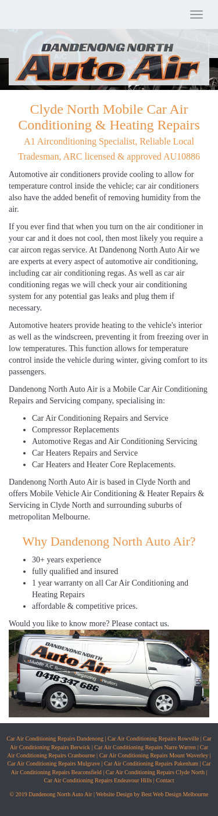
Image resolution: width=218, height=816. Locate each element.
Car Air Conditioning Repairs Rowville (153, 738)
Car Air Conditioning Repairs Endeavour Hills (98, 780)
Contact (165, 780)
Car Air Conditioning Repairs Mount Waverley (154, 755)
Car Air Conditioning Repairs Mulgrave (53, 763)
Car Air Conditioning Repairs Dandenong (54, 738)
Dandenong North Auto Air (53, 389)
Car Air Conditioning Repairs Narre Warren (145, 747)
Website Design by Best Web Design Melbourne (152, 794)
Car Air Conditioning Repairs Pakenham (151, 763)
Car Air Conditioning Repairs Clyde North (155, 772)
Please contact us (139, 623)
